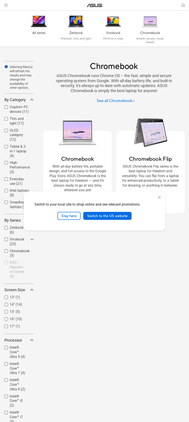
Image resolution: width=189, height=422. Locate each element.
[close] (159, 197)
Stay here (69, 216)
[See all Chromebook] (116, 101)
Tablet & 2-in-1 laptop (18, 151)
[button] (6, 5)
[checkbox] (19, 135)
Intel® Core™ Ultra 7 (17, 368)
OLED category (16, 135)
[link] (94, 5)
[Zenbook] (75, 30)
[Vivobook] (113, 30)
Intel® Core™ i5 (16, 401)
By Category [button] (19, 99)
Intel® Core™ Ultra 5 (17, 352)
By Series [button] (19, 220)
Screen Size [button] (19, 290)
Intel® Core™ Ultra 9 (17, 384)
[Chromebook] (150, 30)
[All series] (38, 30)
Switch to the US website (107, 216)
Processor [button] (19, 340)
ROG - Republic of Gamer (17, 269)
